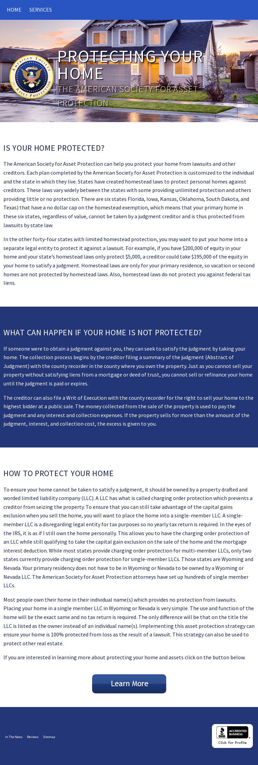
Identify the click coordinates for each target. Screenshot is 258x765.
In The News (14, 737)
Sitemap (49, 737)
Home (14, 9)
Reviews (33, 737)
